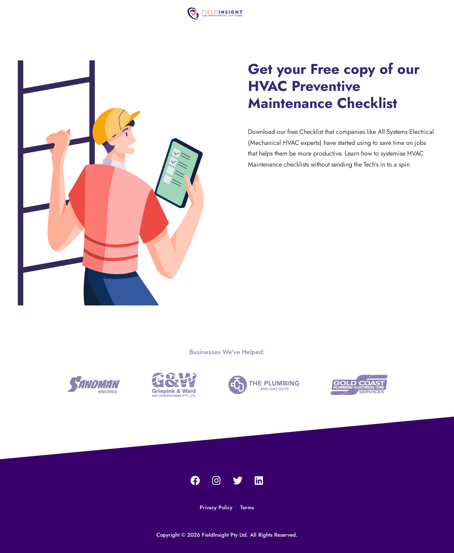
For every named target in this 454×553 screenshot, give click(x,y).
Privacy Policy (216, 507)
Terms (247, 507)
